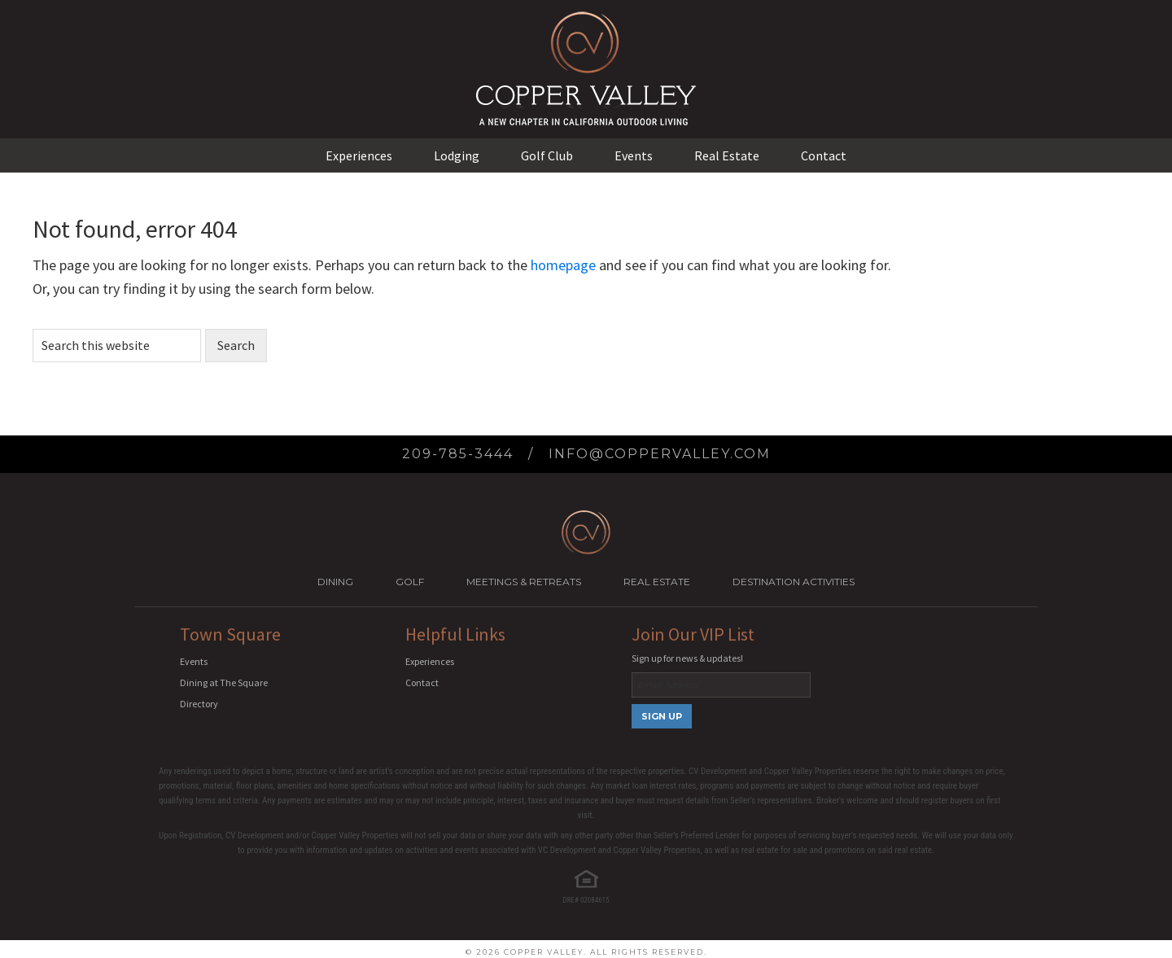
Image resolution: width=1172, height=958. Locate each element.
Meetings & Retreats (523, 581)
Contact (422, 682)
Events (194, 661)
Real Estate (656, 581)
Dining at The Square (224, 682)
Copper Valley (586, 40)
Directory (199, 704)
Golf (410, 581)
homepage (563, 265)
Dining (335, 581)
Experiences (429, 661)
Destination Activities (793, 581)
